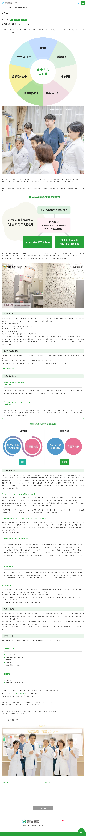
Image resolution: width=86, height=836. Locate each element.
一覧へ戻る (43, 808)
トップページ (4, 7)
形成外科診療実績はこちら (10, 368)
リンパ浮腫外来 (19, 693)
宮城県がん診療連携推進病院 (17, 4)
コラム (10, 7)
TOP (81, 832)
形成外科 (47, 782)
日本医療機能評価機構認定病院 (18, 3)
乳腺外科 (5, 782)
